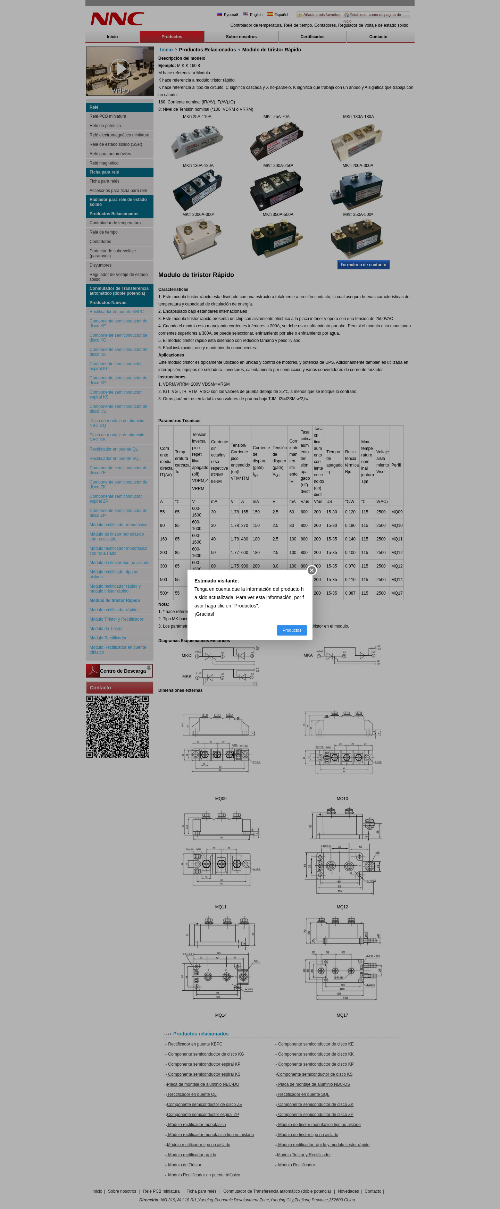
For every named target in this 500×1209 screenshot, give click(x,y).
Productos (292, 630)
